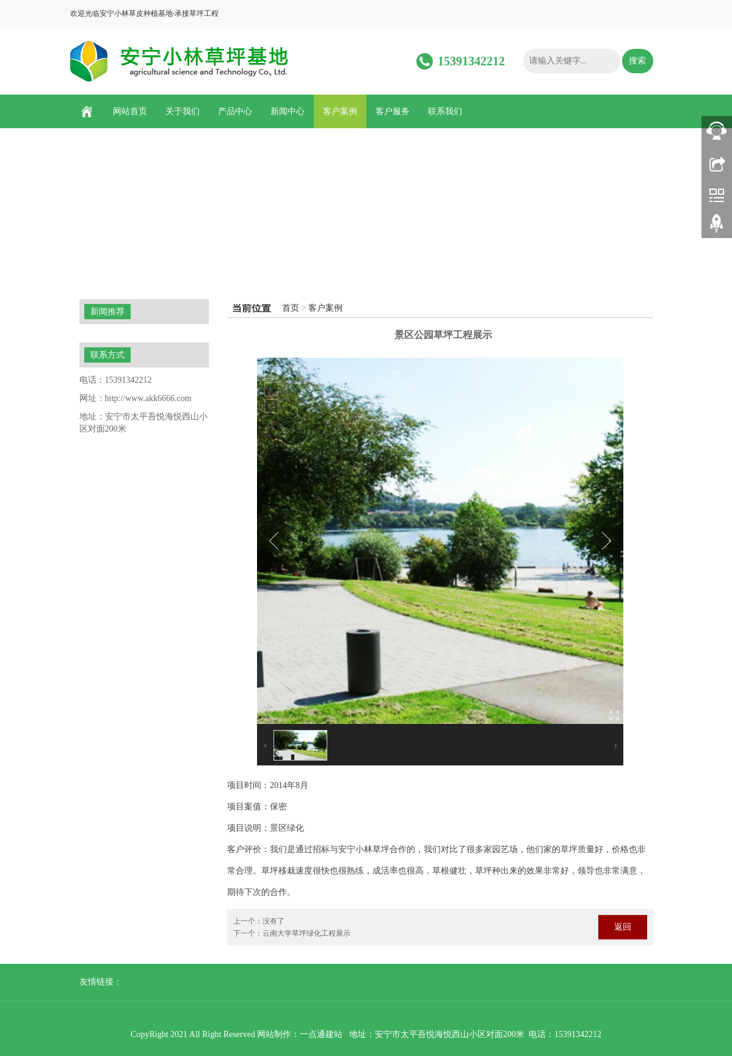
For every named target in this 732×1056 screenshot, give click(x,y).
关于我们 (182, 111)
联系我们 (445, 111)
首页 (290, 308)
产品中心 (235, 111)
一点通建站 (321, 1034)
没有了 (273, 921)
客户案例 (340, 111)
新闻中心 (287, 111)
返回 (622, 926)
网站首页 (130, 111)
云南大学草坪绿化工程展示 (306, 933)
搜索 (637, 60)
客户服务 (392, 111)
